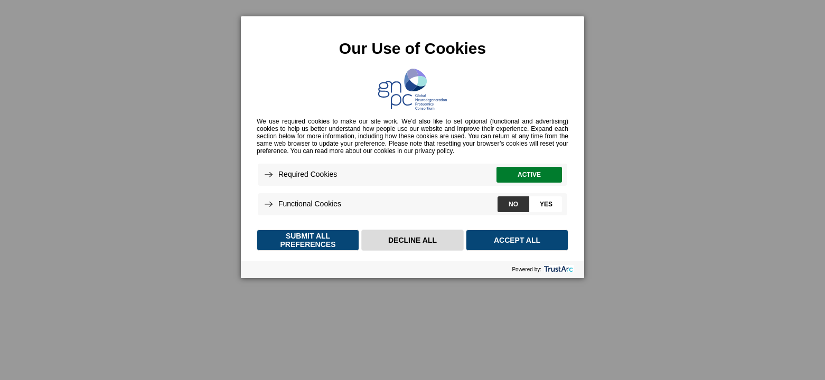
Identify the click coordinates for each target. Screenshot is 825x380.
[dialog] (412, 147)
